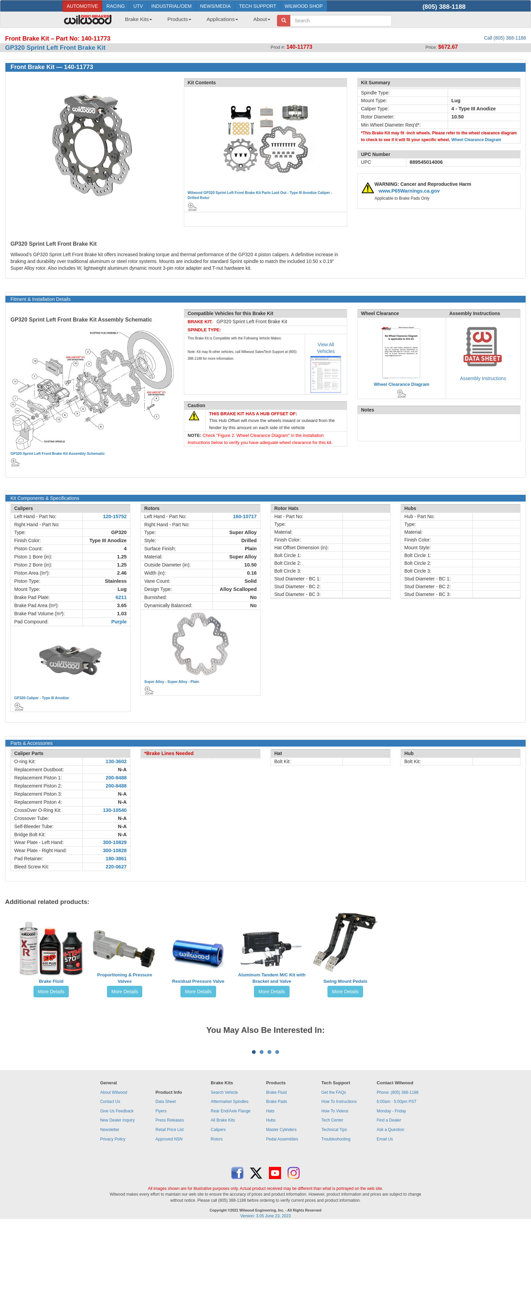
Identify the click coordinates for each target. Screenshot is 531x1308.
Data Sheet (165, 1185)
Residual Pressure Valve (198, 981)
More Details (51, 991)
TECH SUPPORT (257, 6)
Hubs (271, 1204)
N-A (122, 769)
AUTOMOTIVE (82, 6)
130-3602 (116, 761)
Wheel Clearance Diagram (476, 139)
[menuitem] (136, 21)
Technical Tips (334, 1213)
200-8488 (116, 777)
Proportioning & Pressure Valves (124, 978)
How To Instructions (339, 1185)
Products (179, 19)
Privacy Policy (113, 1223)
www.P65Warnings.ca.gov (409, 191)
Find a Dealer (389, 1204)
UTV (138, 6)
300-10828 (115, 850)
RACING (115, 6)
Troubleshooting (336, 1223)
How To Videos (334, 1195)
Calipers (218, 1213)
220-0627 (116, 866)
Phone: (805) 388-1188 (397, 1176)
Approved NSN (169, 1223)
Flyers (161, 1195)
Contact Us (110, 1185)
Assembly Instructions (483, 378)
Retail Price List (169, 1213)
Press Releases (169, 1204)
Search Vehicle (224, 1176)
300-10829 (115, 842)
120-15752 (115, 516)
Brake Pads (276, 1185)
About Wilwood (113, 1176)
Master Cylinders (281, 1213)
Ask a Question (390, 1213)
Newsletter (110, 1213)
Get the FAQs (333, 1176)
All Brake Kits (223, 1204)
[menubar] (195, 21)
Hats (270, 1195)
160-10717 (245, 516)
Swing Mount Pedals (345, 981)
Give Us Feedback (117, 1195)
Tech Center (332, 1204)
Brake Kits (138, 19)
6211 (121, 597)
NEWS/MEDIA (215, 6)
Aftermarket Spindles (229, 1185)
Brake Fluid (51, 981)
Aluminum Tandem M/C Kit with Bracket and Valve (271, 978)
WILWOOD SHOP (303, 6)
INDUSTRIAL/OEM (171, 6)
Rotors (216, 1223)
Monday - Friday (391, 1195)
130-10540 (115, 810)
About (261, 19)
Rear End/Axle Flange (230, 1195)
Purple (119, 621)
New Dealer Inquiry (117, 1204)
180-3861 (116, 858)
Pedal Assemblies (282, 1223)
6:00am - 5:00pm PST (396, 1185)
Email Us (385, 1223)
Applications (222, 19)
